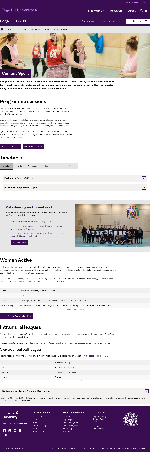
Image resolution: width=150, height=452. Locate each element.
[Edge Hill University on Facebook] (5, 431)
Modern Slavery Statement (119, 448)
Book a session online (10, 146)
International (37, 417)
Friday (60, 166)
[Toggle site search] (141, 10)
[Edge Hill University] (10, 418)
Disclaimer (56, 448)
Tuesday (19, 166)
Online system (88, 21)
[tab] (6, 166)
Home (6, 29)
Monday (6, 166)
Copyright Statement (138, 448)
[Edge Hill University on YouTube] (15, 431)
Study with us (96, 10)
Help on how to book (33, 146)
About (132, 10)
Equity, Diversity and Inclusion (73, 426)
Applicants (36, 429)
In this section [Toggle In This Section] (138, 21)
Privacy (64, 448)
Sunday (72, 166)
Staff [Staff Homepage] (145, 2)
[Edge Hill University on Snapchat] (20, 431)
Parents (35, 420)
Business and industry (40, 431)
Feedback (104, 448)
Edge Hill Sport (47, 29)
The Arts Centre (68, 417)
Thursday (48, 166)
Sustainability (67, 429)
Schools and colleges (40, 426)
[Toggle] (144, 178)
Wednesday (33, 166)
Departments (16, 29)
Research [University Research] (116, 10)
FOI (79, 448)
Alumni (35, 423)
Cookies (72, 448)
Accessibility (94, 448)
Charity (85, 448)
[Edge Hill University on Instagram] (10, 431)
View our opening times (111, 21)
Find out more (19, 242)
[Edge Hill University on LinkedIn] (5, 436)
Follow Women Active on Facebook (16, 316)
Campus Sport (61, 29)
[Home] (19, 10)
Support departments (32, 29)
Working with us (68, 431)
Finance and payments (70, 423)
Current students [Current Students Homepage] (132, 2)
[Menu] (146, 10)
